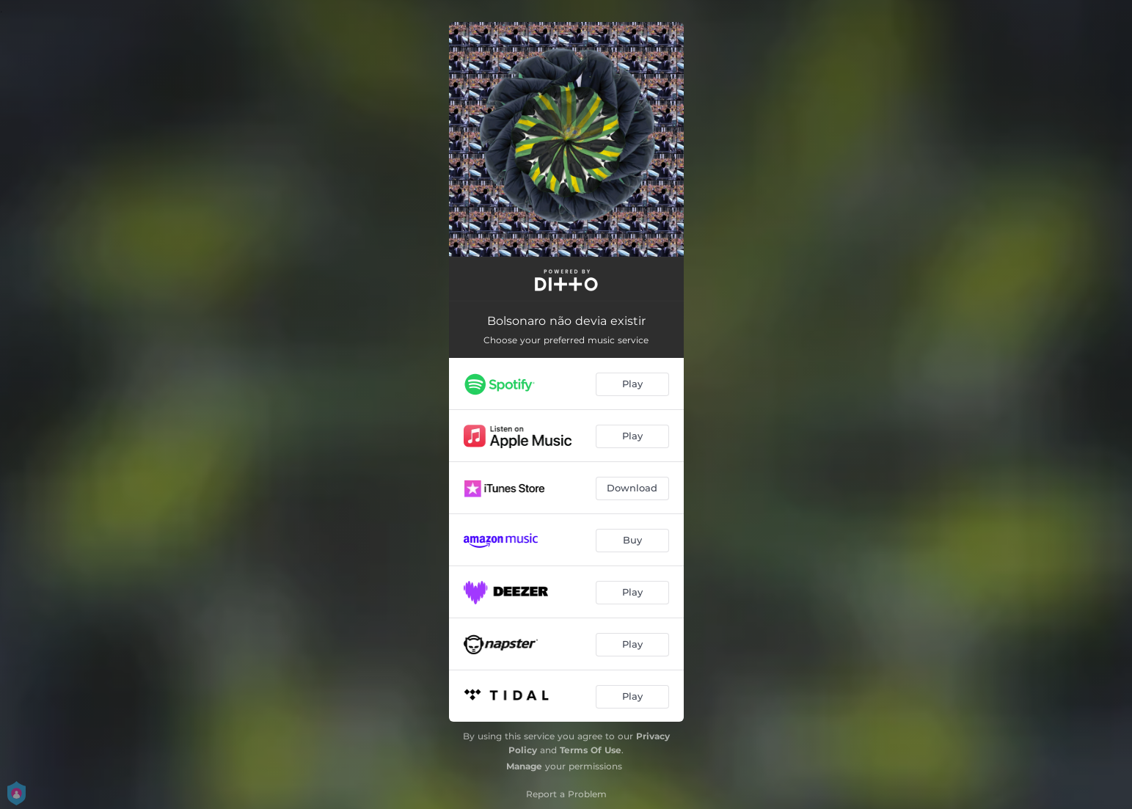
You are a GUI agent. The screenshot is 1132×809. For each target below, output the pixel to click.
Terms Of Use (590, 749)
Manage (524, 766)
